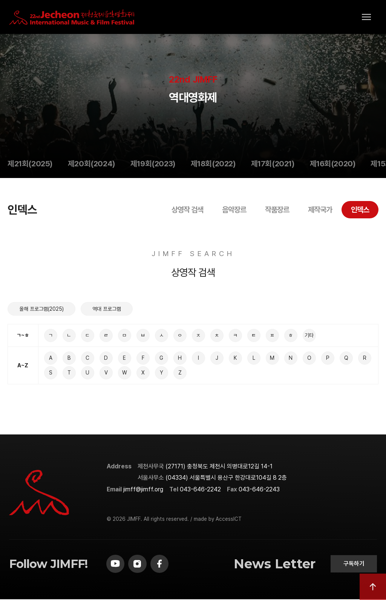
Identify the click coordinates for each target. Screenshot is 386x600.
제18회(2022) (213, 163)
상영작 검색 (187, 209)
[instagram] (138, 564)
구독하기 (353, 564)
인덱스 (360, 209)
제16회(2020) (333, 163)
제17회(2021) (273, 163)
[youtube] (115, 564)
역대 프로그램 (106, 309)
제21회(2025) (30, 163)
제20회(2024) (91, 163)
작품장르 (277, 209)
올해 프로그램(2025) (41, 309)
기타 (309, 335)
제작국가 (320, 209)
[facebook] (161, 564)
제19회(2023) (153, 163)
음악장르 (234, 209)
